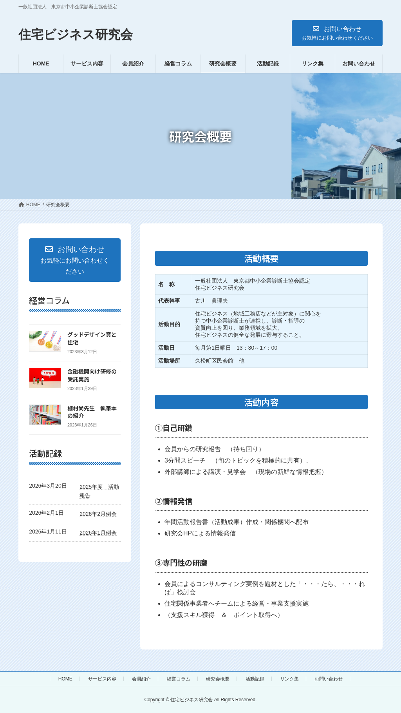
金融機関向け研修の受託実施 (92, 375)
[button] (337, 33)
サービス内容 (102, 679)
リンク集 (289, 679)
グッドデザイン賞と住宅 (92, 338)
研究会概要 (217, 679)
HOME (65, 679)
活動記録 (255, 679)
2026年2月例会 (98, 514)
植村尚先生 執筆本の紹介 (92, 412)
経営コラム (178, 679)
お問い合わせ (328, 679)
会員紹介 (141, 679)
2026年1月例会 (98, 533)
